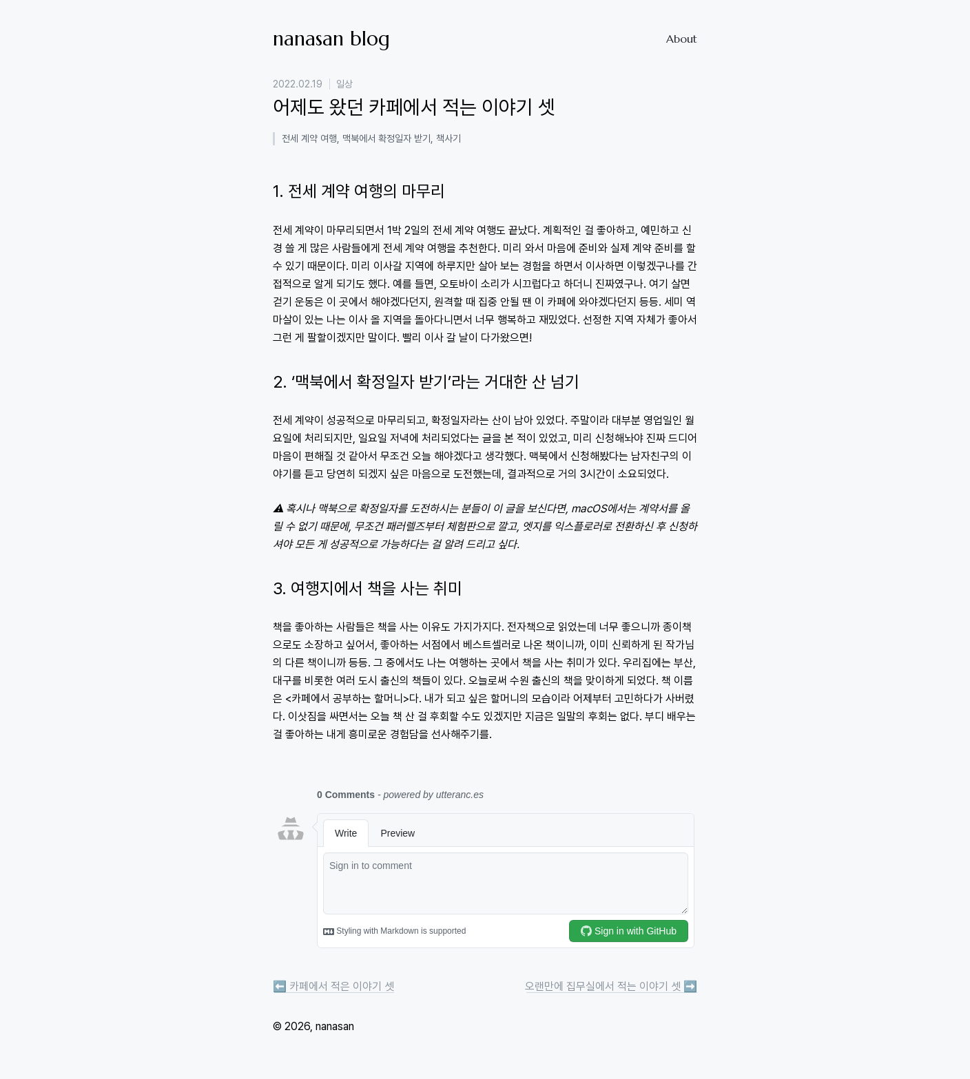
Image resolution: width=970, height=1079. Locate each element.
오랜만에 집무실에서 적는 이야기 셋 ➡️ (611, 986)
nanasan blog (331, 38)
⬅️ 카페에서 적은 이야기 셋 (333, 986)
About (681, 38)
